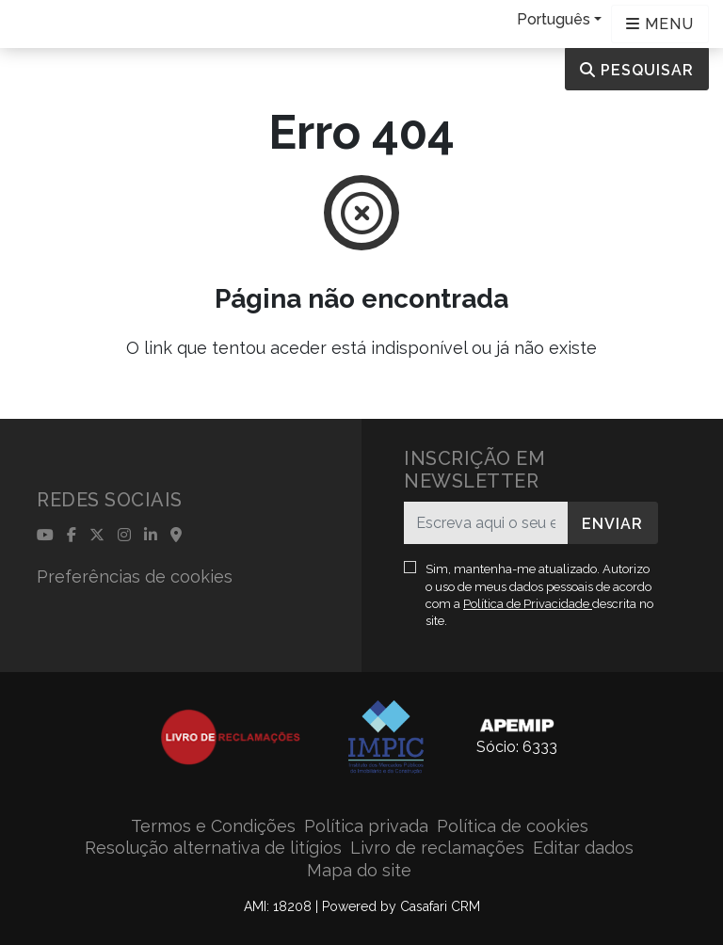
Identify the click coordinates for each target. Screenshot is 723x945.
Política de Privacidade (527, 604)
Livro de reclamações (437, 847)
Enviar (612, 524)
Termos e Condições (213, 826)
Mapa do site (359, 870)
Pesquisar (637, 70)
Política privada (366, 826)
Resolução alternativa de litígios (213, 847)
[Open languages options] (660, 24)
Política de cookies (512, 826)
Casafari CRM (440, 906)
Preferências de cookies (135, 576)
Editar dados (583, 847)
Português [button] (553, 19)
